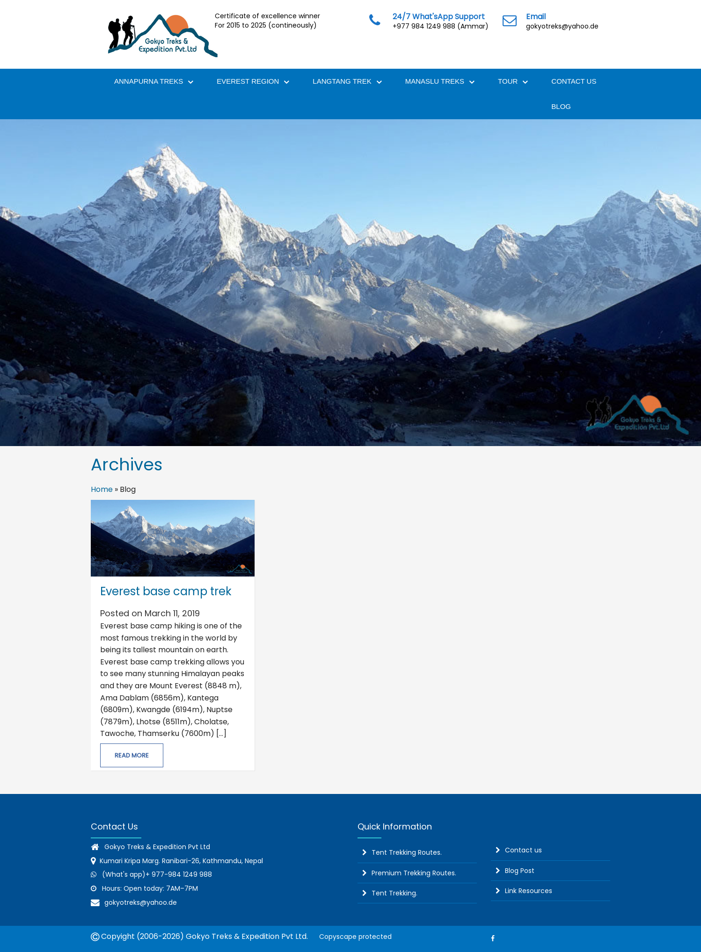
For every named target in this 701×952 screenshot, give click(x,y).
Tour (513, 82)
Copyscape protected (353, 936)
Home (102, 489)
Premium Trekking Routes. (414, 873)
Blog (561, 106)
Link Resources (528, 890)
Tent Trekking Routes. (407, 852)
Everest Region (253, 82)
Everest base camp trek (166, 591)
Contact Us (573, 81)
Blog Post (519, 870)
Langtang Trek (347, 82)
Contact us (523, 850)
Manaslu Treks (440, 82)
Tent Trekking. (394, 893)
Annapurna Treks (153, 82)
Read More (132, 755)
